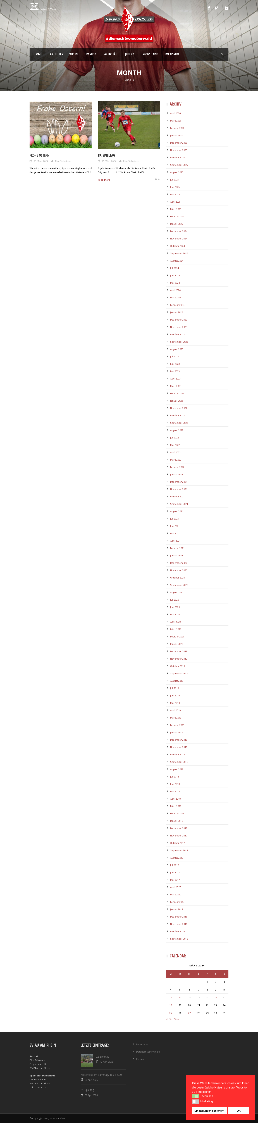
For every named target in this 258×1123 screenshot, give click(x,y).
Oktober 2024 (177, 246)
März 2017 (175, 894)
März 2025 (175, 209)
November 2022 (178, 408)
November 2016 (178, 924)
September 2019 (179, 673)
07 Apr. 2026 (91, 1095)
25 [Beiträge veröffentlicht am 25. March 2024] (170, 1013)
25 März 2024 (109, 161)
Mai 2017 (175, 879)
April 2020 (175, 621)
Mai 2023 (175, 371)
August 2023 (176, 349)
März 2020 (175, 629)
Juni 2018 (175, 784)
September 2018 (179, 761)
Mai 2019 (175, 703)
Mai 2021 (175, 533)
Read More (104, 179)
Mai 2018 (175, 791)
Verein (73, 54)
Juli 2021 (174, 518)
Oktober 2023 (177, 334)
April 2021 (175, 540)
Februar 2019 (177, 725)
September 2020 (179, 585)
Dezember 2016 (178, 916)
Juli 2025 (174, 179)
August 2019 (176, 680)
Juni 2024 (175, 275)
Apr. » (177, 1019)
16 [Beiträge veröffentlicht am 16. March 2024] (215, 997)
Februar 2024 (177, 305)
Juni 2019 (175, 695)
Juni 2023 (175, 363)
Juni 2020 (175, 607)
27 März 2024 (41, 161)
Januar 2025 (176, 223)
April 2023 (175, 378)
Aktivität (110, 54)
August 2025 (176, 172)
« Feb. (169, 1019)
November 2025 (178, 150)
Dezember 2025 (178, 142)
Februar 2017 (177, 902)
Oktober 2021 (177, 496)
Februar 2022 (177, 467)
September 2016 (179, 938)
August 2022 (176, 430)
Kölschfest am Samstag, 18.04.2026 (101, 1074)
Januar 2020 (176, 644)
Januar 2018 (176, 820)
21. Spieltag (87, 1090)
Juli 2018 (174, 776)
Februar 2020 (177, 636)
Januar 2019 (176, 732)
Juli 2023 (174, 356)
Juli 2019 (174, 688)
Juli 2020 (174, 599)
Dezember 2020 (178, 562)
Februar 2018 (177, 813)
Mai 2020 (175, 614)
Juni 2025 (175, 187)
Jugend (129, 54)
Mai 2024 (175, 282)
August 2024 (176, 260)
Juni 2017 (175, 872)
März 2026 (175, 120)
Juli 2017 (174, 865)
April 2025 (175, 201)
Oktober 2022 (177, 415)
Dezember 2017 (178, 828)
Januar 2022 (176, 474)
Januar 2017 (176, 909)
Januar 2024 (176, 312)
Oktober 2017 (177, 843)
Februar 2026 (177, 128)
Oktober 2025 (177, 157)
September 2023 (179, 341)
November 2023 (178, 327)
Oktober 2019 (177, 666)
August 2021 (176, 511)
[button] (195, 1096)
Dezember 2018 (178, 739)
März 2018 (175, 806)
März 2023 (175, 386)
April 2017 (175, 887)
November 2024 (178, 238)
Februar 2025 (177, 216)
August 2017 (176, 857)
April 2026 (175, 113)
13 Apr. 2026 (106, 1061)
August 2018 (176, 769)
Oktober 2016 (177, 931)
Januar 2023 (176, 400)
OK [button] (239, 1110)
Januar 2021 (176, 555)
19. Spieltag (106, 155)
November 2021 (178, 489)
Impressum (172, 54)
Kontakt (140, 1059)
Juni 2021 (175, 526)
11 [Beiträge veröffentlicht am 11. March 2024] (170, 997)
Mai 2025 (175, 194)
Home (38, 54)
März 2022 (175, 459)
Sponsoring (150, 54)
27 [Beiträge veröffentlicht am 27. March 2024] (189, 1013)
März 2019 (175, 717)
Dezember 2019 (178, 651)
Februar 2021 (177, 548)
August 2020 (176, 592)
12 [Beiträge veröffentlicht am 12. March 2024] (180, 997)
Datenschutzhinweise (148, 1051)
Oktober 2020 (177, 577)
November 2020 (178, 570)
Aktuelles (56, 54)
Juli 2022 (174, 437)
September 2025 (179, 164)
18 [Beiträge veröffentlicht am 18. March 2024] (170, 1005)
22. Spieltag (102, 1056)
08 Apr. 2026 (91, 1079)
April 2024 (175, 290)
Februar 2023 (177, 393)
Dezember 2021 (178, 481)
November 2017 (178, 835)
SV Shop (91, 54)
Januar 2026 (176, 135)
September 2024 (179, 253)
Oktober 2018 (177, 754)
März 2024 (175, 297)
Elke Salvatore (63, 161)
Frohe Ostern (39, 155)
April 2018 (175, 798)
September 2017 (179, 850)
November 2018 (178, 747)
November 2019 (178, 658)
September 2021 (179, 504)
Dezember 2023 (178, 319)
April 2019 (175, 710)
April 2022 (175, 452)
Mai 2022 (175, 445)
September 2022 (179, 422)
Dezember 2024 (178, 231)
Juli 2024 (174, 268)
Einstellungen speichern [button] (209, 1110)
